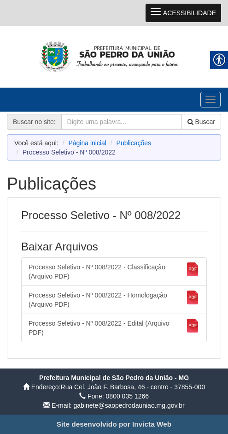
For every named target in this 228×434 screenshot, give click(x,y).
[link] (114, 56)
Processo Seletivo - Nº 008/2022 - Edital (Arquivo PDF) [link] (114, 327)
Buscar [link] (201, 121)
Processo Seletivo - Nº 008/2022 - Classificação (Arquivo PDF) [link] (114, 271)
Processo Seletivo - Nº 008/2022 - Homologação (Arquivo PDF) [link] (114, 299)
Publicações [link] (134, 143)
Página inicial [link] (87, 143)
